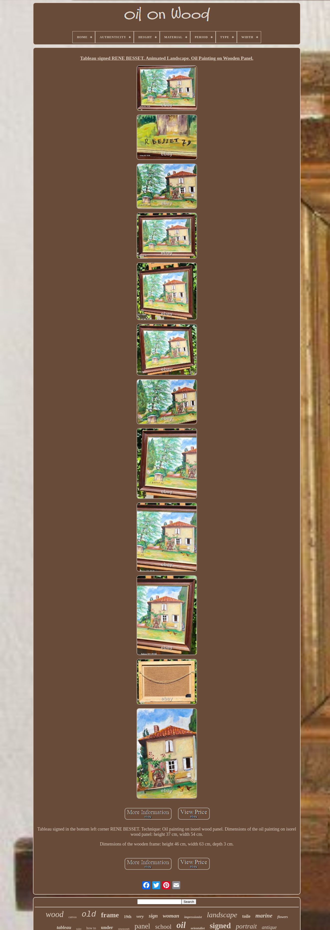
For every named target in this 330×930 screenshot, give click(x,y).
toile (246, 916)
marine (263, 916)
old (89, 914)
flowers (282, 917)
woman (171, 916)
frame (110, 915)
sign (153, 916)
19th (127, 917)
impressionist (193, 917)
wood (55, 914)
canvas (72, 917)
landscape (222, 915)
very (140, 916)
